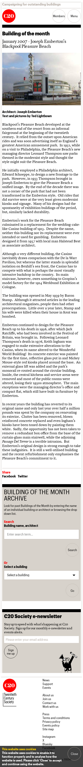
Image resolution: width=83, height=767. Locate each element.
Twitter (23, 476)
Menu (74, 16)
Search (72, 550)
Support (47, 684)
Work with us (50, 706)
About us (48, 695)
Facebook (9, 476)
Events (46, 687)
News (46, 680)
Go (72, 590)
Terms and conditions (56, 718)
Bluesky (47, 744)
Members (59, 16)
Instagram (48, 736)
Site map (48, 729)
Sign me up (11, 651)
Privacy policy (51, 721)
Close (74, 754)
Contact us (49, 703)
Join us (46, 699)
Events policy (50, 725)
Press (45, 714)
